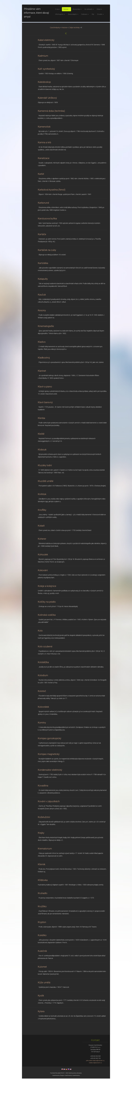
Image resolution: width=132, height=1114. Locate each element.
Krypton (42, 957)
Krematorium (45, 884)
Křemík (41, 900)
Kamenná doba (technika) (51, 146)
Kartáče (42, 269)
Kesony (42, 346)
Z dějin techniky (74, 63)
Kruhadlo (42, 928)
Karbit (41, 209)
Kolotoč (42, 726)
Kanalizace (43, 193)
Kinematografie (46, 361)
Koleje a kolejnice (47, 621)
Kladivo (42, 377)
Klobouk (42, 485)
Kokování (43, 605)
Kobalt (41, 561)
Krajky (41, 868)
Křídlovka (43, 915)
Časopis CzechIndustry (66, 1111)
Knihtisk (42, 529)
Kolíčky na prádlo (47, 637)
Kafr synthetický (46, 104)
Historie (64, 63)
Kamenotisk (44, 162)
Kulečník (42, 986)
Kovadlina (43, 821)
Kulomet (42, 1002)
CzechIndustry (55, 63)
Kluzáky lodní (45, 500)
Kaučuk (42, 330)
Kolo (40, 666)
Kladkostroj (44, 393)
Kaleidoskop (44, 117)
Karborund (43, 238)
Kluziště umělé (45, 516)
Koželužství (44, 852)
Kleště (41, 469)
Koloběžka (43, 697)
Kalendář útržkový (47, 133)
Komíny (42, 758)
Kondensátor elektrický (50, 805)
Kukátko (42, 970)
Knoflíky (42, 545)
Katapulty (43, 314)
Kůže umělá (44, 1018)
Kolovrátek (43, 742)
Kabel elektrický (46, 75)
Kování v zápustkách (49, 837)
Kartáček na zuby (47, 285)
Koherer (42, 574)
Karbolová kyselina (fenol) (51, 225)
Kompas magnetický (48, 789)
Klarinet (42, 406)
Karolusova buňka (47, 254)
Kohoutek (43, 590)
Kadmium (43, 91)
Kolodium (43, 710)
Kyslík (41, 1031)
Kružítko (42, 942)
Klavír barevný (45, 437)
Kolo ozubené (45, 682)
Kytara (41, 1046)
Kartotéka (43, 298)
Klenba (41, 453)
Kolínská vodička (47, 650)
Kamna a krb (44, 178)
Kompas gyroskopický (49, 773)
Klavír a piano (45, 422)
